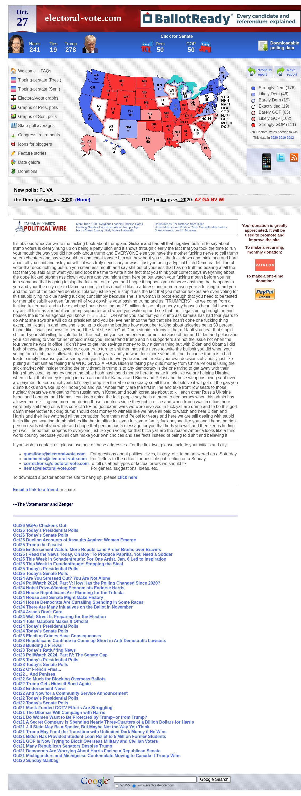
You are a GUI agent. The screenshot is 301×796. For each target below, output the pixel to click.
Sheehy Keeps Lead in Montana (175, 230)
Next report (292, 72)
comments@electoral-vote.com (55, 458)
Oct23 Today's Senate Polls (40, 664)
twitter (281, 157)
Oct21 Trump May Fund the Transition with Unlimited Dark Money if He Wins (90, 731)
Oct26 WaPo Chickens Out (39, 525)
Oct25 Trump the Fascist (38, 544)
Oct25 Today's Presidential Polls (45, 568)
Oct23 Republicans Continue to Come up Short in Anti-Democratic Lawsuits (89, 640)
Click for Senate (177, 36)
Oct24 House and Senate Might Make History (58, 597)
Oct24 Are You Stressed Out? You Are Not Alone (61, 578)
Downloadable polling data (284, 45)
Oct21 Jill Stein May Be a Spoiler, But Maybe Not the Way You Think (81, 727)
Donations (24, 171)
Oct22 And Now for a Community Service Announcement (70, 693)
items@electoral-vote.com (50, 468)
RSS (294, 157)
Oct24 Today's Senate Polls (40, 631)
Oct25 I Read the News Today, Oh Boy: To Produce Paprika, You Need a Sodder (93, 554)
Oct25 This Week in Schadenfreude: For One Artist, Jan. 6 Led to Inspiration (89, 559)
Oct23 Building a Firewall (38, 645)
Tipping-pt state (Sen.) (35, 89)
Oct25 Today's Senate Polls (40, 573)
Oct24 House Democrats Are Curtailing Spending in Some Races (78, 602)
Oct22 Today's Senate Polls (40, 703)
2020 (274, 138)
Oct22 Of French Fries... (37, 669)
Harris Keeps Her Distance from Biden (179, 224)
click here (127, 477)
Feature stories (29, 153)
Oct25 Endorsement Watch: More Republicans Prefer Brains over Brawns (87, 549)
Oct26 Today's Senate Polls (40, 535)
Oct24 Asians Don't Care (38, 612)
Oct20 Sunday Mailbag (36, 760)
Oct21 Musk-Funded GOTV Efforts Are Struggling (63, 707)
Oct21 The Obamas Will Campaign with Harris (59, 712)
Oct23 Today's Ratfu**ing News (44, 650)
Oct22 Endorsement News (39, 688)
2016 (282, 138)
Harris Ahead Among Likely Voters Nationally (105, 230)
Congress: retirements (35, 135)
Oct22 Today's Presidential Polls (45, 698)
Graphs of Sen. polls (34, 116)
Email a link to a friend (36, 489)
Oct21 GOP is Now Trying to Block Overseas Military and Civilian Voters (85, 741)
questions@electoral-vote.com (55, 454)
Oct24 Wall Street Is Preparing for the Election (59, 616)
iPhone (266, 164)
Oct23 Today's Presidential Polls (45, 660)
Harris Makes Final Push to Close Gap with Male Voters (191, 227)
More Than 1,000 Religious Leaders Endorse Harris (109, 224)
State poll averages (33, 125)
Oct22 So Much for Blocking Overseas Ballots (59, 679)
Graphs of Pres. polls (34, 107)
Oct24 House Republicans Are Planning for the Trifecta (68, 592)
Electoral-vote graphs (34, 98)
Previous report (264, 72)
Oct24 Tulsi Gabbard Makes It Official (50, 621)
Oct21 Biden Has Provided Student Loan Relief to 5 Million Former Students (89, 736)
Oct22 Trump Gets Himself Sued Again (52, 683)
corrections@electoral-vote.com (56, 463)
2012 (290, 138)
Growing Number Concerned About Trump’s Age (107, 227)
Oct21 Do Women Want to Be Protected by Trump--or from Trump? (80, 717)
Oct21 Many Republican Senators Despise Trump (62, 746)
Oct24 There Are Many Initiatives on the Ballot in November (73, 607)
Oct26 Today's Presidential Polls (45, 530)
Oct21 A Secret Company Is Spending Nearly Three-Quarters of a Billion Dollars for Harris (103, 722)
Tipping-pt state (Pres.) (36, 80)
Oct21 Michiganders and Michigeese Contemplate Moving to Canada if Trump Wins (96, 755)
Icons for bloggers (31, 144)
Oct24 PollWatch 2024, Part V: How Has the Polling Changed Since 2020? (86, 583)
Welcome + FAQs (31, 71)
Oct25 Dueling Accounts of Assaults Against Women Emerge (74, 540)
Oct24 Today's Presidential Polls (45, 626)
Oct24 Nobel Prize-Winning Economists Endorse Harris (69, 588)
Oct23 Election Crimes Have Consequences (57, 636)
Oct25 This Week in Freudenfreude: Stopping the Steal (68, 564)
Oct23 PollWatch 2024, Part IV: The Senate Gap (60, 655)
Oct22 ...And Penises (34, 674)
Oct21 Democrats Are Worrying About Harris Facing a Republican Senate (86, 751)
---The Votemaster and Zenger (43, 504)
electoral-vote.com (85, 20)
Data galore (25, 162)
